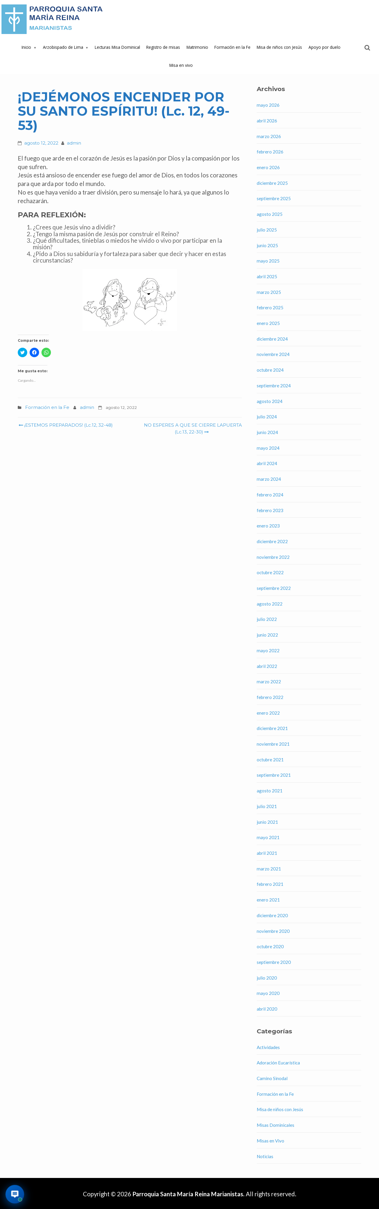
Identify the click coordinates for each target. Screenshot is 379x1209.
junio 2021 (267, 822)
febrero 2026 (270, 151)
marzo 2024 (269, 479)
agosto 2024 (269, 401)
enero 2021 (268, 899)
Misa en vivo (181, 65)
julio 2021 (267, 806)
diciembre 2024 (272, 339)
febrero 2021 (270, 884)
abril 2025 (267, 276)
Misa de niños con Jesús (279, 47)
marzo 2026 (269, 136)
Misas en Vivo (270, 1140)
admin (74, 143)
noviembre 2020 (273, 931)
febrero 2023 (270, 510)
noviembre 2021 (273, 744)
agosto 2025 (269, 214)
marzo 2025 (269, 292)
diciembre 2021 (272, 728)
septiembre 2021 (274, 775)
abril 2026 (267, 120)
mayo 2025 (268, 260)
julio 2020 (267, 977)
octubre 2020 (270, 946)
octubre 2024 (270, 370)
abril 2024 (267, 463)
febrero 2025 (270, 307)
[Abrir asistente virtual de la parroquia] (15, 1194)
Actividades (268, 1047)
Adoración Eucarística (278, 1062)
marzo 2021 (269, 868)
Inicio (26, 47)
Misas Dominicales (275, 1125)
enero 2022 (268, 713)
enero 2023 (268, 525)
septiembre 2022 (274, 588)
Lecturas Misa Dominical (117, 47)
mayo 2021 (268, 837)
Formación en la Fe (232, 47)
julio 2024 (267, 416)
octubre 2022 (270, 572)
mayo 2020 (268, 993)
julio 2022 (267, 619)
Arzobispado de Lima (63, 47)
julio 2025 (267, 229)
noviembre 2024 (273, 354)
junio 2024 (267, 432)
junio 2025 (267, 245)
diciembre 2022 (272, 541)
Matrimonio (197, 47)
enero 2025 (268, 323)
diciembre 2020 (272, 915)
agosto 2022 (269, 603)
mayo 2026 (268, 105)
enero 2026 (268, 167)
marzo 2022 (269, 681)
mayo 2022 (268, 650)
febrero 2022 (270, 697)
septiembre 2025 (274, 198)
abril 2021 (267, 853)
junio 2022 (267, 634)
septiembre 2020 (274, 962)
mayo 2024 (268, 448)
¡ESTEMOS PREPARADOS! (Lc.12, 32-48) (66, 425)
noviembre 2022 (273, 557)
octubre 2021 (270, 759)
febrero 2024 (270, 494)
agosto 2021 (269, 790)
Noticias (265, 1156)
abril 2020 (267, 1008)
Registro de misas (163, 47)
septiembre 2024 (274, 385)
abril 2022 (267, 666)
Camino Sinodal (272, 1078)
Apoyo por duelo (325, 47)
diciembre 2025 (272, 183)
